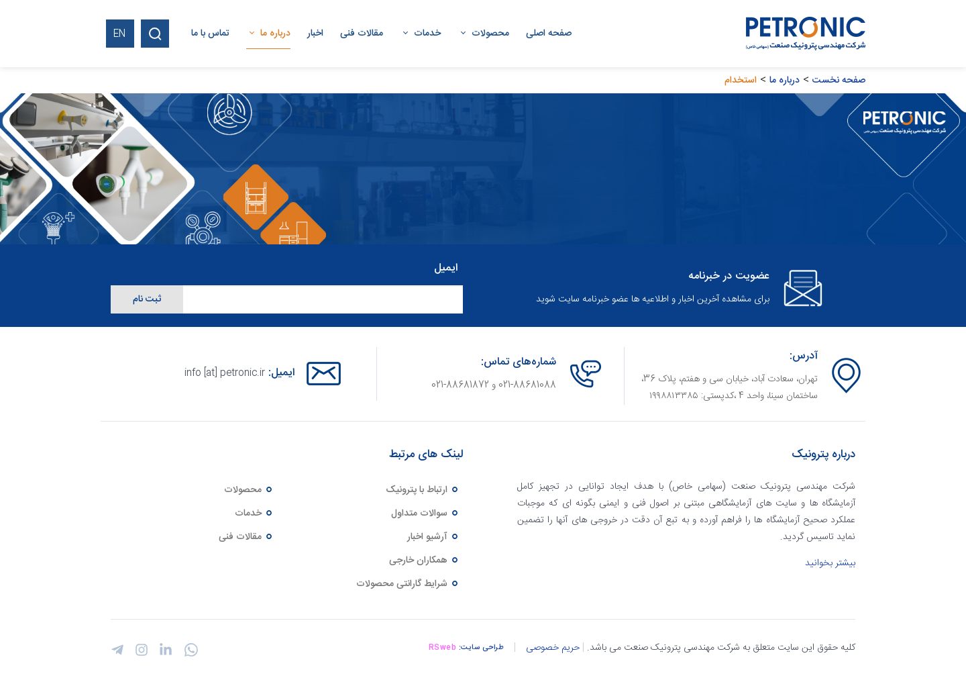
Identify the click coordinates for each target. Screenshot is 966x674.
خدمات (254, 513)
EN (119, 34)
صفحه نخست (838, 81)
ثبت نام (147, 299)
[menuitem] (540, 33)
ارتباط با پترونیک (423, 490)
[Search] (155, 33)
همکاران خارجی (424, 560)
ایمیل (446, 269)
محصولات (249, 490)
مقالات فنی (246, 537)
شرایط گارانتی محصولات (408, 584)
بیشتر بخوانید (830, 563)
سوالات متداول (425, 513)
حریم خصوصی (553, 648)
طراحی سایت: (481, 648)
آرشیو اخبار (433, 537)
